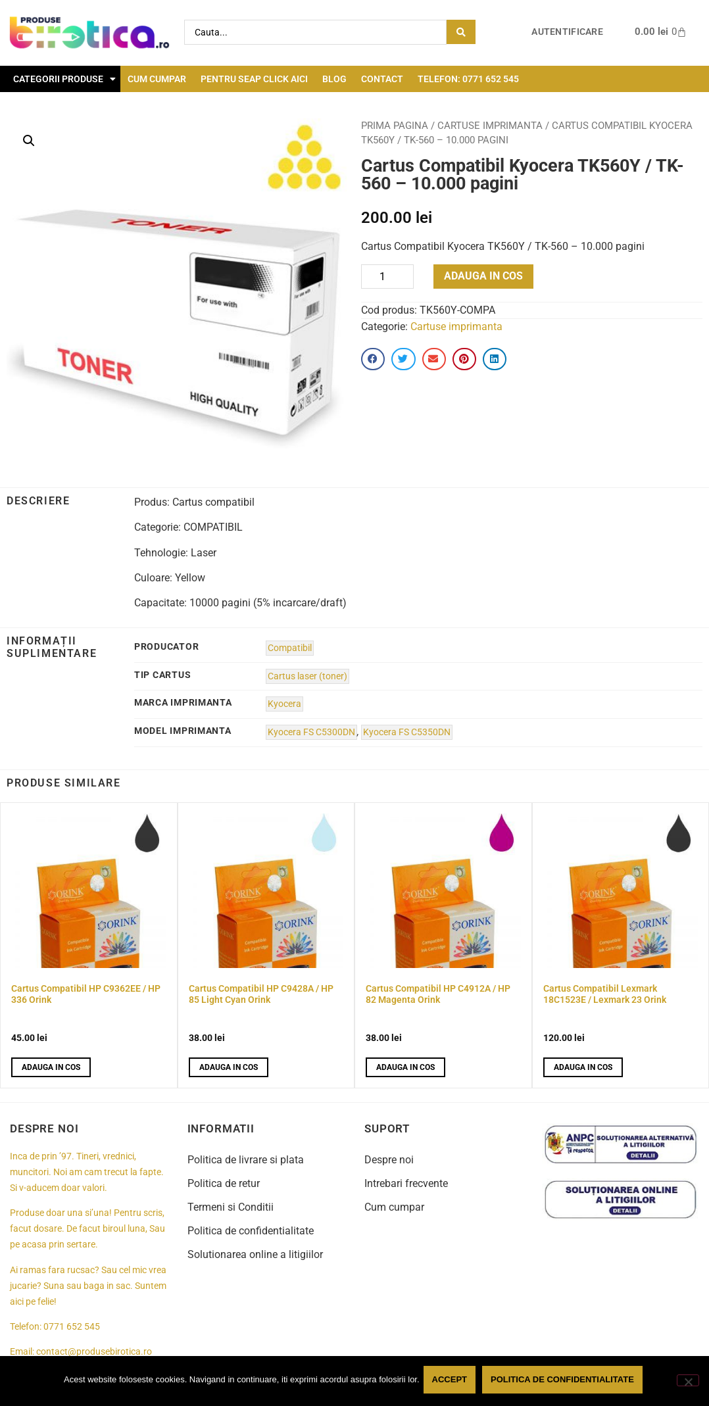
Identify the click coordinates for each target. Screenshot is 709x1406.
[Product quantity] (387, 276)
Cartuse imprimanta (490, 126)
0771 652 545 (71, 1326)
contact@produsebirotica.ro (94, 1351)
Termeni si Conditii (230, 1207)
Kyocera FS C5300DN (311, 732)
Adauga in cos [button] (51, 1067)
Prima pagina (394, 126)
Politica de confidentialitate (250, 1230)
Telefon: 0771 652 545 (468, 79)
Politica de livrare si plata (245, 1159)
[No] (688, 1382)
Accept (452, 1382)
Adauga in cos (483, 276)
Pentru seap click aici (254, 79)
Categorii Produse (64, 79)
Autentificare (567, 31)
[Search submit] (461, 32)
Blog (334, 79)
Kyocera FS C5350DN (407, 732)
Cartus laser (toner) (307, 676)
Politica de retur (223, 1183)
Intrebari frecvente (406, 1183)
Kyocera (284, 704)
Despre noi (389, 1159)
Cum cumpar (157, 79)
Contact (382, 79)
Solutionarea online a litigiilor (255, 1254)
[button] (29, 141)
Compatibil (290, 648)
